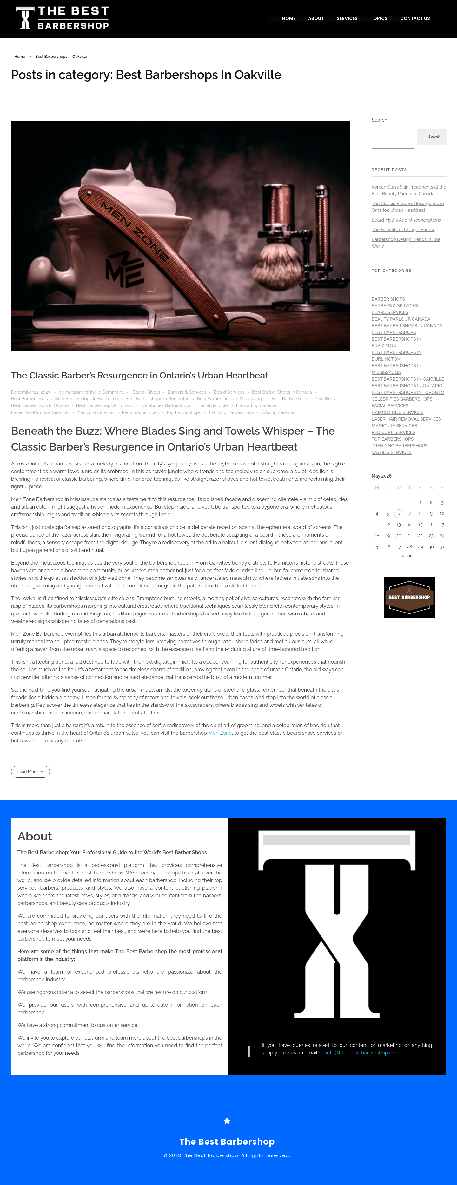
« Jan (407, 555)
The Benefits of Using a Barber (403, 229)
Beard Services (229, 392)
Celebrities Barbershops (166, 405)
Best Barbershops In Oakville (301, 398)
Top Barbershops (183, 412)
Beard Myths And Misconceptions (406, 220)
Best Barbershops (29, 398)
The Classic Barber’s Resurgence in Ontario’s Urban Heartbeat (139, 375)
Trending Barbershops (231, 412)
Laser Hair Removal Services (40, 412)
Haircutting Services (256, 405)
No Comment (109, 392)
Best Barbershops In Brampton (86, 398)
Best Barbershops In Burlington (158, 398)
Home (19, 56)
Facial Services (213, 405)
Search (379, 120)
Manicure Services (96, 412)
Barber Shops (146, 392)
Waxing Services (278, 412)
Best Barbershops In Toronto (105, 405)
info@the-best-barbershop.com (363, 1053)
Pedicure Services (140, 412)
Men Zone (220, 733)
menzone (75, 392)
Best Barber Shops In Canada (282, 392)
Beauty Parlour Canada (401, 319)
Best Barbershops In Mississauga (230, 398)
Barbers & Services (187, 392)
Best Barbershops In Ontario (40, 405)
